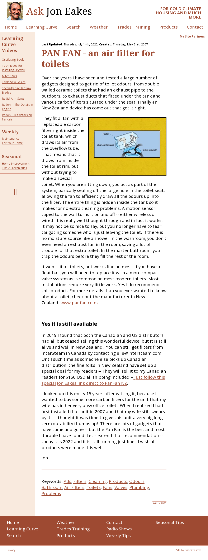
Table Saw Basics (13, 82)
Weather (99, 27)
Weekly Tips (118, 535)
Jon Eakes (59, 11)
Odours (137, 481)
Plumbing (139, 487)
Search (74, 27)
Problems (51, 493)
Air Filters (74, 487)
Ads (67, 481)
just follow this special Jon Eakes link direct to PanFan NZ (103, 380)
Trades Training (133, 27)
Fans (107, 487)
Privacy (11, 550)
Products (168, 27)
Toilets (93, 487)
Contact (195, 27)
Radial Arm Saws (13, 98)
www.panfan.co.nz (80, 303)
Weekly (10, 132)
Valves (120, 487)
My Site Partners (192, 36)
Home (11, 27)
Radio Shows (119, 529)
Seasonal (12, 156)
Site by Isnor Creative (188, 550)
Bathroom (52, 487)
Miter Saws (9, 76)
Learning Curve (41, 27)
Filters (79, 481)
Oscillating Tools (13, 59)
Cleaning (98, 481)
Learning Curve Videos (12, 44)
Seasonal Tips (170, 522)
